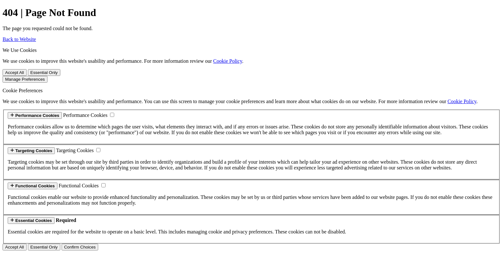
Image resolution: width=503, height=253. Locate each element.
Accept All (14, 72)
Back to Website (19, 39)
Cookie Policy (227, 61)
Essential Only (44, 72)
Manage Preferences (25, 79)
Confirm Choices (80, 247)
